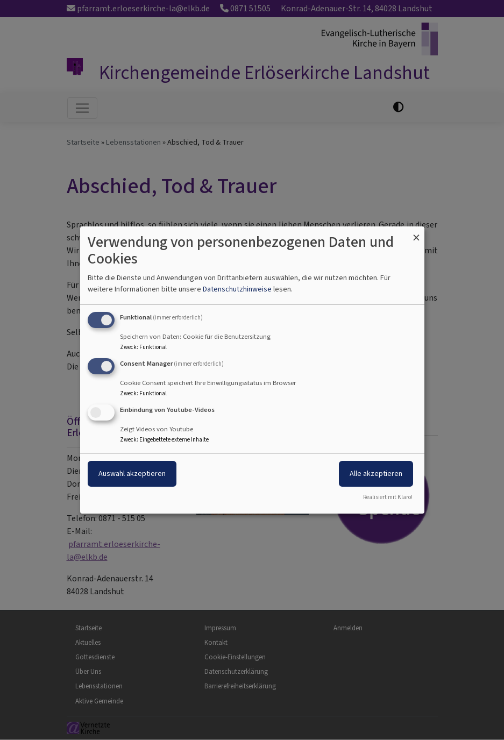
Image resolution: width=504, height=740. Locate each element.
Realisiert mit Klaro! (388, 497)
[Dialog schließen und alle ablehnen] (416, 233)
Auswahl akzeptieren (132, 473)
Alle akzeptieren (376, 473)
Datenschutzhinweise (237, 289)
